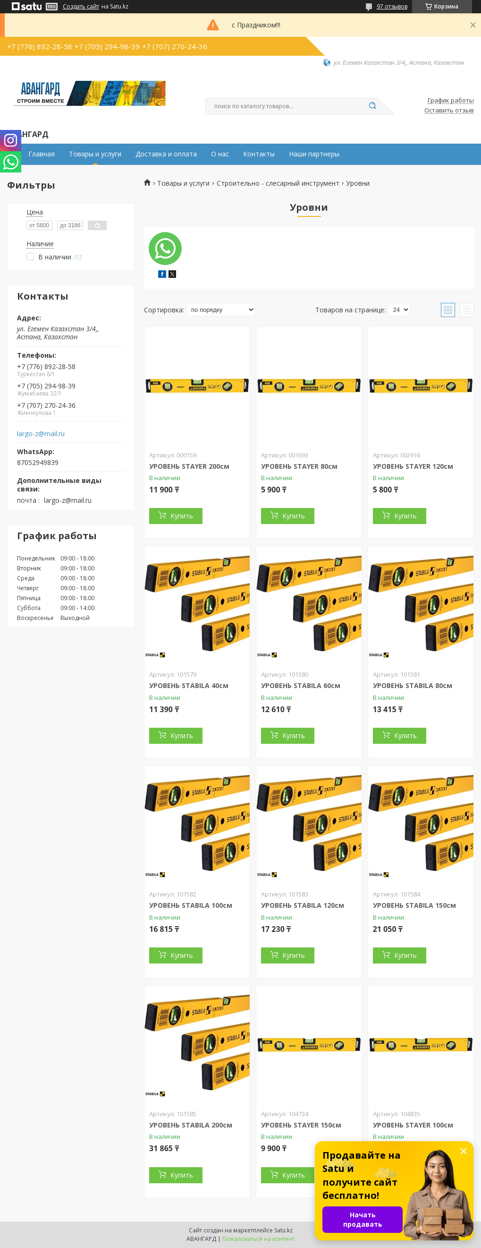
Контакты (259, 154)
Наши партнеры (314, 154)
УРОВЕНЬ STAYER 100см (413, 1124)
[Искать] (372, 106)
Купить (181, 515)
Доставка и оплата (166, 154)
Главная (41, 154)
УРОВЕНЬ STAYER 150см (301, 1124)
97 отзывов (392, 6)
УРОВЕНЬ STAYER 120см (413, 466)
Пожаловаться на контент (258, 1239)
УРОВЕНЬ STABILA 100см (190, 905)
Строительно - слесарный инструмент (278, 183)
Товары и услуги (95, 154)
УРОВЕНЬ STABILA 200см (190, 1124)
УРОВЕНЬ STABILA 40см (188, 685)
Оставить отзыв (449, 110)
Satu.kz (283, 1230)
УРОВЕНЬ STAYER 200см (189, 466)
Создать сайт (81, 6)
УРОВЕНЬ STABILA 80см (412, 685)
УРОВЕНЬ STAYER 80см (299, 466)
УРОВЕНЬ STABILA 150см (414, 905)
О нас (220, 154)
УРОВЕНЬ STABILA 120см (302, 905)
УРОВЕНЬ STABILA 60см (300, 685)
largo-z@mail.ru (41, 434)
